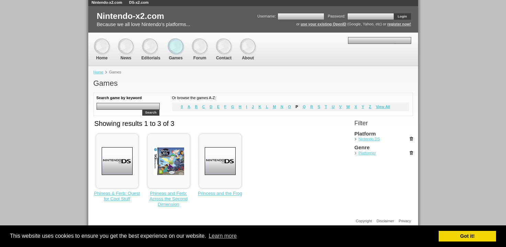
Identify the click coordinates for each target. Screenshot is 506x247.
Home (102, 41)
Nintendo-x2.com (107, 2)
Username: (266, 16)
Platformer (367, 153)
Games (175, 41)
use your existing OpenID (323, 24)
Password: (336, 16)
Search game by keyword (119, 98)
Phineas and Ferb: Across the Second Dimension (168, 199)
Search (151, 112)
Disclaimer (385, 221)
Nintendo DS (369, 139)
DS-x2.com (139, 2)
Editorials (151, 41)
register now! (399, 24)
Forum (200, 41)
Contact (224, 41)
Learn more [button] (223, 236)
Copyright (364, 221)
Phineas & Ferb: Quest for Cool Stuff (117, 196)
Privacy (405, 221)
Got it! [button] (467, 236)
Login (402, 16)
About (248, 41)
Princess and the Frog (220, 193)
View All (383, 107)
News (126, 41)
